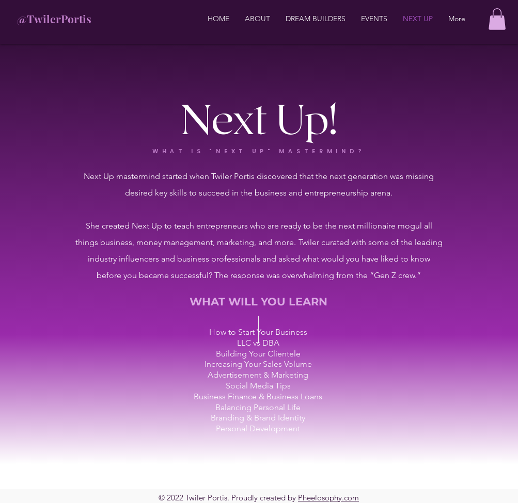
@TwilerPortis (54, 18)
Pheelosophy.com (328, 497)
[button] (497, 19)
